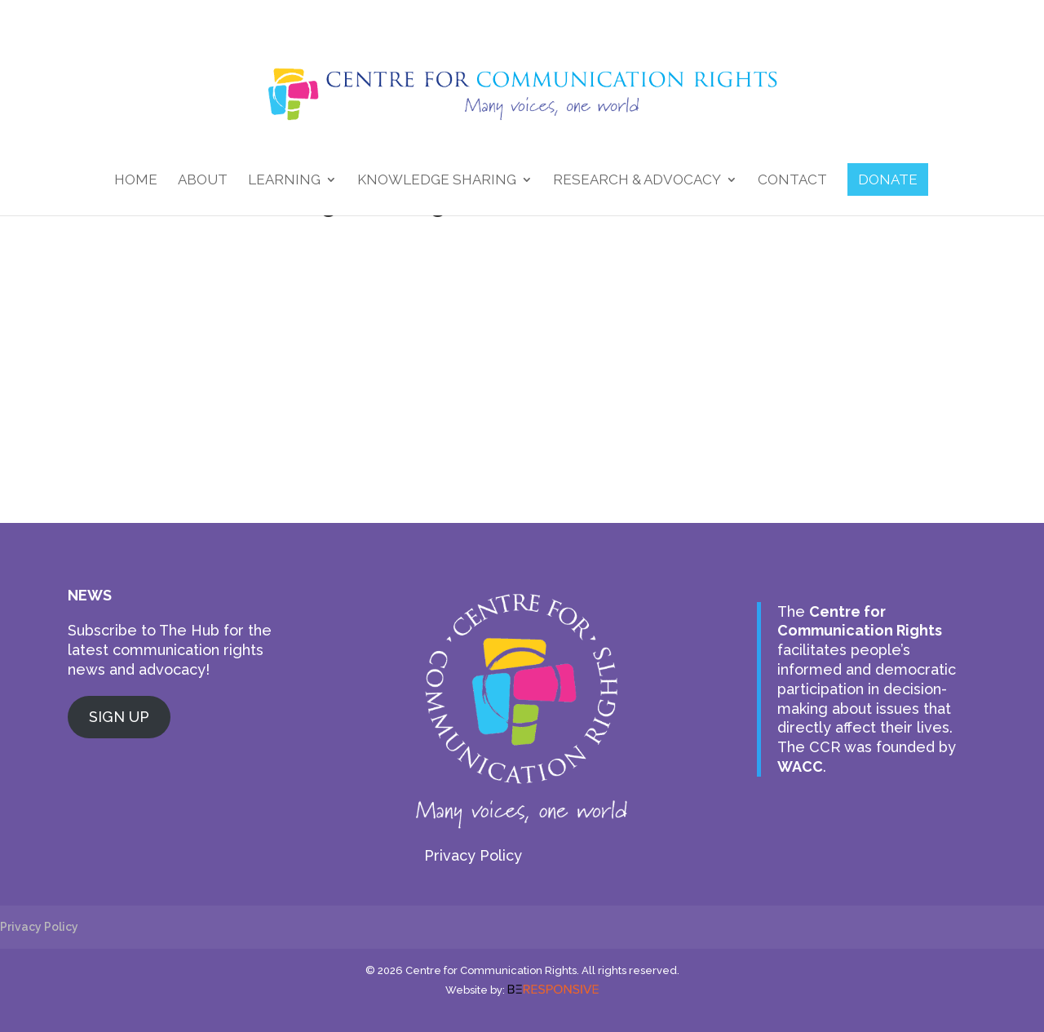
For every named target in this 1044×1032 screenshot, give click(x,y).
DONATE (888, 179)
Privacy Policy (473, 855)
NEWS (90, 595)
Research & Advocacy (637, 181)
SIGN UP (119, 716)
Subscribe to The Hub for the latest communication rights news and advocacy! (170, 650)
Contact (792, 181)
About (203, 181)
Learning (284, 181)
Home (135, 181)
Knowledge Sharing (436, 181)
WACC (800, 766)
